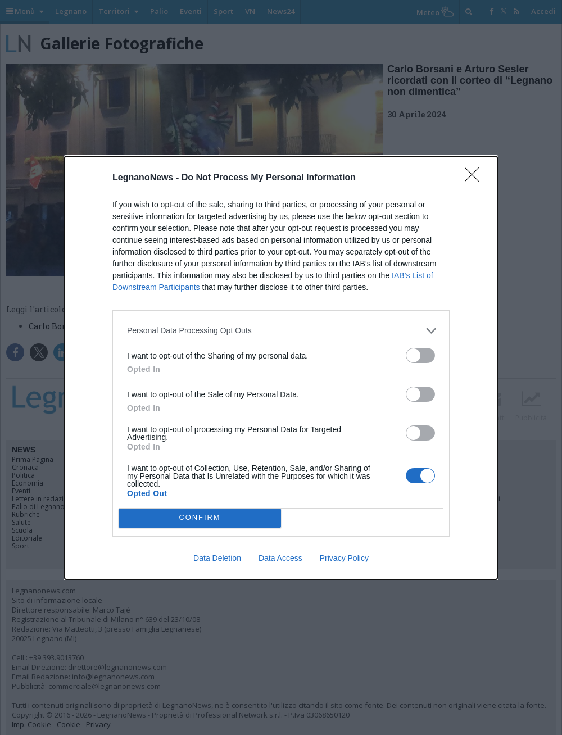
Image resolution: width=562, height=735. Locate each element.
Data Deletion (217, 557)
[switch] (420, 355)
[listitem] (281, 331)
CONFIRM (200, 518)
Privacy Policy (344, 557)
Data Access (280, 557)
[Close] (475, 178)
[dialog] (281, 367)
